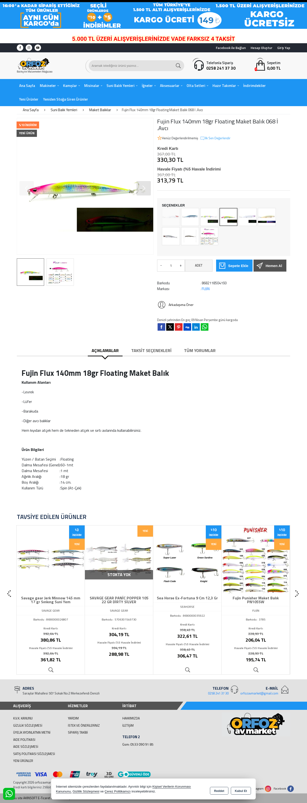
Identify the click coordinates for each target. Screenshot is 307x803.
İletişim (128, 725)
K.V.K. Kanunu (23, 718)
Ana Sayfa (27, 85)
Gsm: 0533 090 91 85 (138, 744)
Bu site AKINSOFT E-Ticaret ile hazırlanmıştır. (43, 798)
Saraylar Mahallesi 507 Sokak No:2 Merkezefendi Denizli (61, 693)
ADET (198, 265)
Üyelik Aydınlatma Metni (31, 732)
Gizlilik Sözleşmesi (27, 725)
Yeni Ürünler (23, 760)
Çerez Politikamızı (118, 792)
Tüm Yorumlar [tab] (200, 350)
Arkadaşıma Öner (175, 304)
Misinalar (91, 85)
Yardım (73, 718)
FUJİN (206, 289)
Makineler (48, 85)
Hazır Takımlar (224, 85)
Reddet (219, 790)
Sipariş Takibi (78, 732)
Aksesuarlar (169, 85)
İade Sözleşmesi (25, 746)
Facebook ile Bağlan (231, 47)
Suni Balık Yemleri (120, 85)
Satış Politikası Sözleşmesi (34, 753)
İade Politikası (24, 739)
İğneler (147, 85)
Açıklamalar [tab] (105, 350)
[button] (143, 188)
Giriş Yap (283, 47)
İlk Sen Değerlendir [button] (215, 138)
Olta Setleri (196, 85)
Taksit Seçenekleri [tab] (151, 350)
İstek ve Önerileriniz (84, 725)
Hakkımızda (131, 718)
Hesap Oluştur (261, 47)
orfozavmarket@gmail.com (259, 693)
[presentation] (9, 593)
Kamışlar (70, 85)
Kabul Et (241, 790)
